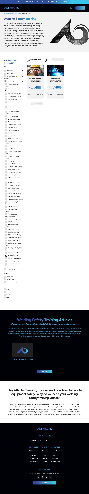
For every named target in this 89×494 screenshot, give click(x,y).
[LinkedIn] (38, 477)
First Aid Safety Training (12, 136)
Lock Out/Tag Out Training (13, 194)
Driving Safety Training (12, 116)
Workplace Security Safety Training (13, 265)
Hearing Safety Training (12, 169)
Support (44, 458)
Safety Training (18, 13)
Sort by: (49, 59)
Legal (44, 455)
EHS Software (34, 461)
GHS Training (9, 146)
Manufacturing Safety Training (14, 199)
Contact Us (44, 453)
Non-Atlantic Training (11, 282)
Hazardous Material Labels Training (13, 152)
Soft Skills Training (9, 269)
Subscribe (44, 482)
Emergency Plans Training (12, 122)
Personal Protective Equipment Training (11, 215)
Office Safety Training (12, 207)
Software (29, 8)
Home (5, 13)
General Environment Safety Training (13, 142)
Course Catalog (10, 13)
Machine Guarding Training (13, 196)
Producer (6, 273)
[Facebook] (42, 477)
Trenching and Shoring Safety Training (13, 249)
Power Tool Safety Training (13, 219)
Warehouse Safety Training (13, 253)
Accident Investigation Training (12, 85)
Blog (55, 450)
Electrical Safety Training (12, 119)
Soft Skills (33, 455)
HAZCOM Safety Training (12, 161)
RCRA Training (10, 222)
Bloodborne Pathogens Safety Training (14, 103)
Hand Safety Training (11, 149)
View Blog (44, 371)
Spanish (8, 292)
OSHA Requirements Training (10, 77)
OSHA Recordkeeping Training (12, 210)
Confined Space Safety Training (12, 112)
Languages (6, 285)
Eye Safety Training (11, 127)
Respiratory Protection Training (12, 225)
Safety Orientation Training (13, 235)
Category (6, 67)
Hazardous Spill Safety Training (12, 157)
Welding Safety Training (26, 13)
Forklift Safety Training (12, 139)
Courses (23, 8)
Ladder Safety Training (12, 188)
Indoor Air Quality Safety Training (12, 178)
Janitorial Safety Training (12, 183)
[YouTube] (50, 477)
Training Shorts (10, 279)
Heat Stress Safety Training (13, 172)
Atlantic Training (10, 276)
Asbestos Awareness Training (13, 94)
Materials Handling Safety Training (12, 203)
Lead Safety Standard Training (14, 191)
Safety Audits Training (12, 232)
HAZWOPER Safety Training (13, 167)
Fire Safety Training (11, 133)
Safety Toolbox (55, 461)
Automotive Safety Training (13, 97)
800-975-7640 (44, 436)
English (8, 289)
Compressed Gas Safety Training (12, 107)
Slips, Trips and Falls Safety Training (13, 244)
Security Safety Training (12, 240)
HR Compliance (9, 71)
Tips (55, 453)
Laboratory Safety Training (13, 185)
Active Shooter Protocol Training (12, 90)
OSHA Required (33, 458)
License (35, 8)
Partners (44, 461)
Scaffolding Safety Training (13, 238)
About (40, 8)
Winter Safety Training (12, 261)
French (8, 294)
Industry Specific (9, 74)
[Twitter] (46, 477)
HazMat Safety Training (12, 164)
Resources (46, 8)
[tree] (13, 170)
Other (7, 297)
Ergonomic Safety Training (13, 125)
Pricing (55, 455)
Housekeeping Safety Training (13, 175)
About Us (44, 450)
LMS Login (55, 458)
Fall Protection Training (12, 130)
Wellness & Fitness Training (13, 258)
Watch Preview (38, 88)
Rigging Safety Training (12, 229)
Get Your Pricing (80, 8)
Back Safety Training (11, 99)
